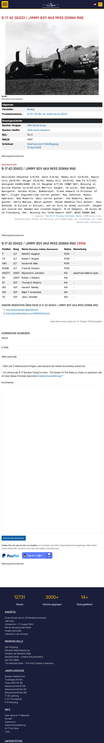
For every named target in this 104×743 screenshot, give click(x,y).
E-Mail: (5, 347)
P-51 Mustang (11, 702)
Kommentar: (8, 382)
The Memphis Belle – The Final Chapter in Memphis (29, 663)
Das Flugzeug (11, 647)
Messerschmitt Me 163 (16, 689)
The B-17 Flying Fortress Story (63, 216)
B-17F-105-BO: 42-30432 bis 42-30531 (47, 114)
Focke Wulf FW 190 (14, 682)
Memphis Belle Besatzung (17, 650)
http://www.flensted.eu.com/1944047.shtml (27, 313)
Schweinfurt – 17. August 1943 (19, 624)
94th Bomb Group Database (12, 99)
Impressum (10, 721)
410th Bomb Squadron (38, 130)
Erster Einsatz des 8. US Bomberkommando (25, 617)
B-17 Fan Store (12, 728)
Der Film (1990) (12, 660)
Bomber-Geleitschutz (15, 676)
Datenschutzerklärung (15, 725)
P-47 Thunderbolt (13, 699)
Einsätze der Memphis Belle (18, 653)
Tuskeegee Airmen (14, 679)
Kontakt (8, 718)
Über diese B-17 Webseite (17, 715)
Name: (5, 337)
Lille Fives (9, 621)
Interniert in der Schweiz (16, 634)
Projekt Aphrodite (13, 630)
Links (7, 731)
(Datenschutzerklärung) (50, 376)
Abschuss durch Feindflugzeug (42, 144)
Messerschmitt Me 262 (16, 692)
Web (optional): (9, 356)
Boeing (30, 109)
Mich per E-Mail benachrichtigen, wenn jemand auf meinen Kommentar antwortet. (44, 366)
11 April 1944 (34, 147)
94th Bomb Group (36, 125)
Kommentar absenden (13, 538)
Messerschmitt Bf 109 (15, 686)
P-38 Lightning (12, 695)
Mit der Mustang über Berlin (18, 627)
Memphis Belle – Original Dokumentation (24, 656)
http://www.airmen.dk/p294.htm (22, 309)
